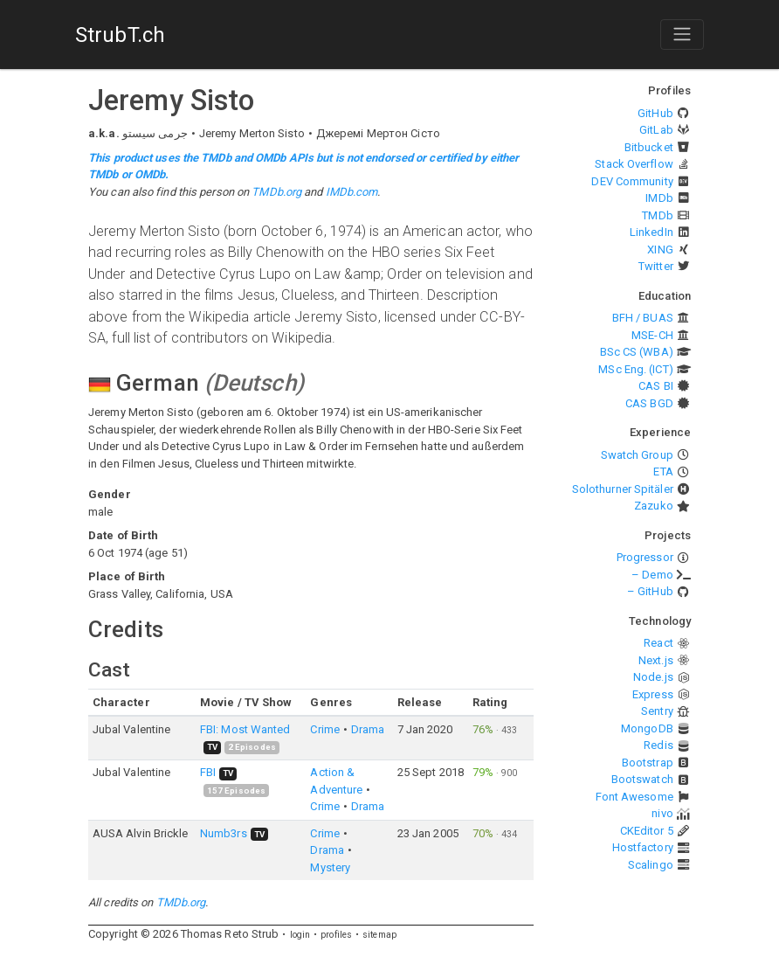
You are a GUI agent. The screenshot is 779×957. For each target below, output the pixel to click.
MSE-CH (652, 335)
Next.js (655, 660)
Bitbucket (648, 147)
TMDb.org (276, 191)
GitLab (656, 129)
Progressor (645, 557)
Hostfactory (642, 847)
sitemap (379, 934)
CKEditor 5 (646, 830)
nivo (661, 813)
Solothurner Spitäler (622, 489)
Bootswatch (642, 779)
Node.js (653, 676)
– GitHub (650, 591)
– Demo (652, 574)
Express (652, 694)
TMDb (657, 215)
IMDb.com (352, 191)
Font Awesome (634, 796)
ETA (662, 471)
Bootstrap (647, 762)
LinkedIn (651, 232)
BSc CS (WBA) (636, 351)
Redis (658, 745)
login (300, 934)
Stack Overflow (633, 163)
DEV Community (631, 181)
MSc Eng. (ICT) (635, 369)
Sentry (657, 711)
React (658, 642)
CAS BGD (649, 403)
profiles (336, 934)
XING (659, 249)
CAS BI (655, 385)
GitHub (655, 113)
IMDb (658, 198)
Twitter (655, 266)
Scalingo (650, 864)
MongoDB (647, 728)
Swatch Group (637, 454)
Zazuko (653, 505)
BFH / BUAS (642, 317)
